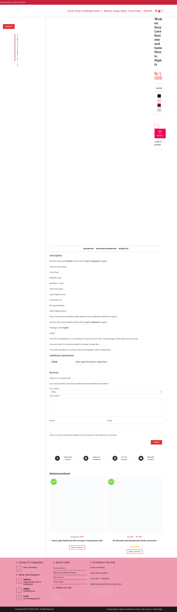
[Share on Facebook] (93, 458)
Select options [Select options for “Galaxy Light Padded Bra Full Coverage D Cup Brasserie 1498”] (77, 547)
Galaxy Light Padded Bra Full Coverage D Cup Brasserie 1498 (77, 540)
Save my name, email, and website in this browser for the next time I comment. (83, 435)
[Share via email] (147, 458)
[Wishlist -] (148, 11)
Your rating (54, 388)
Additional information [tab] (106, 249)
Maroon (93, 362)
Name (53, 420)
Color (159, 88)
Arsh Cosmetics (30, 567)
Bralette (69, 261)
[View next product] (160, 19)
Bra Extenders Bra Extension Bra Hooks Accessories (135, 540)
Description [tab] (88, 249)
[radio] (159, 96)
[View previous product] (156, 19)
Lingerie (65, 327)
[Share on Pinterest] (121, 458)
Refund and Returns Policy (64, 572)
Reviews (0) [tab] (123, 249)
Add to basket (160, 133)
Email (110, 420)
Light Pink (85, 362)
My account (58, 577)
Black (78, 362)
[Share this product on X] (64, 458)
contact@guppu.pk (31, 598)
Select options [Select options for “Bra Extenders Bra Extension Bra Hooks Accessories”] (135, 551)
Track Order (58, 581)
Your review (55, 396)
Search (8, 26)
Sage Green (102, 362)
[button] (158, 143)
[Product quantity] (156, 126)
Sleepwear (95, 261)
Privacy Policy (59, 568)
